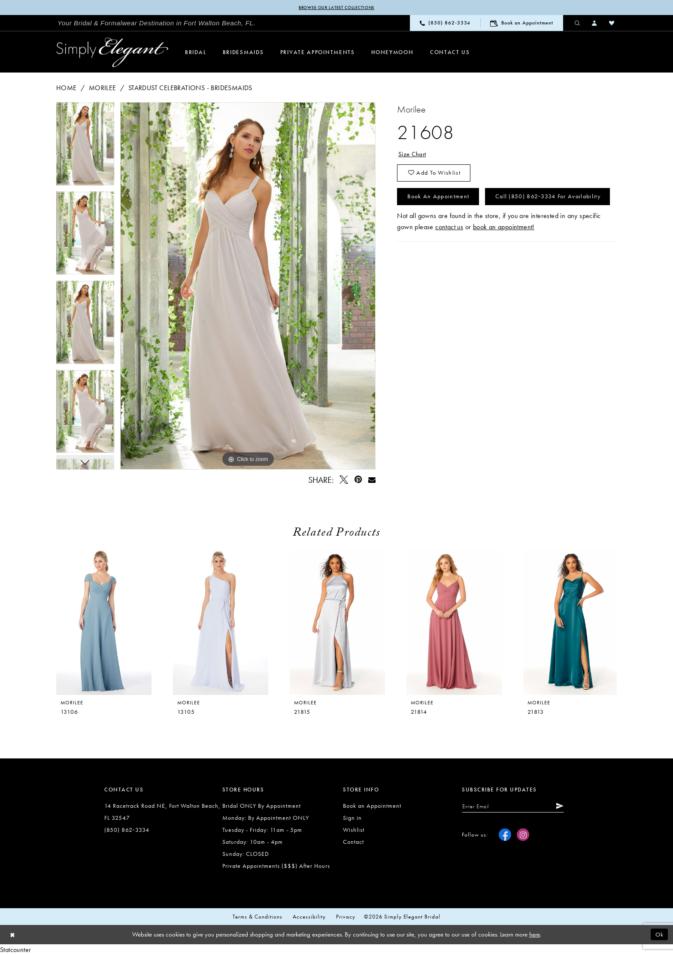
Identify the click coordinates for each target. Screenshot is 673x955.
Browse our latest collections (336, 8)
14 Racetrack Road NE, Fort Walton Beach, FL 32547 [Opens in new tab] (162, 812)
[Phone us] (445, 23)
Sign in (352, 818)
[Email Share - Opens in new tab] (372, 480)
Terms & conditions (257, 917)
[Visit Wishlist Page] (612, 23)
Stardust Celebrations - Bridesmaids (190, 87)
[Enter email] (516, 807)
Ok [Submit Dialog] (659, 935)
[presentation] (220, 622)
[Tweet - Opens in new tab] (344, 480)
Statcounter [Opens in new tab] (15, 949)
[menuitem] (156, 23)
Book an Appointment (441, 199)
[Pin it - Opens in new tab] (358, 480)
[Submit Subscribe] (564, 807)
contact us (449, 255)
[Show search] (577, 23)
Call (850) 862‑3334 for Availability (466, 224)
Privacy (345, 917)
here (534, 935)
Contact (353, 842)
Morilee (102, 87)
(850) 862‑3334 (126, 830)
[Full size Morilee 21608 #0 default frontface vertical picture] (248, 286)
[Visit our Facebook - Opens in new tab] (505, 836)
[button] (594, 23)
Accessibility (309, 917)
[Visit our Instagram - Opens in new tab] (523, 836)
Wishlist (353, 830)
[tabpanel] (85, 146)
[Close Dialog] (13, 935)
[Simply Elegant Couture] (112, 52)
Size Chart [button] (412, 154)
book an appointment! (503, 255)
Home (66, 87)
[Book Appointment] (521, 23)
